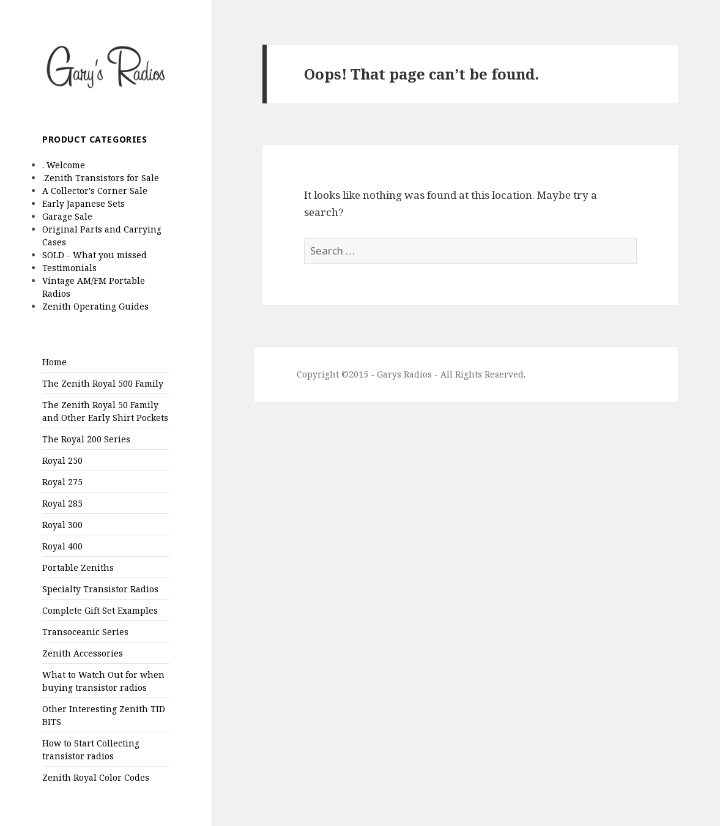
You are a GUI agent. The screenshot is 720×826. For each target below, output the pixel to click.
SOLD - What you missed (94, 255)
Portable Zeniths (78, 567)
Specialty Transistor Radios (100, 589)
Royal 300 (62, 524)
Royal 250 (62, 460)
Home (54, 362)
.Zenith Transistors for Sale (100, 178)
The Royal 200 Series (86, 439)
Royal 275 (62, 482)
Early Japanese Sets (83, 203)
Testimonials (69, 267)
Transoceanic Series (85, 632)
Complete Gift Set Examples (100, 610)
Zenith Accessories (82, 653)
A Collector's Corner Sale (94, 190)
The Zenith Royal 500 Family (102, 383)
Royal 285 (62, 503)
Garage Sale (67, 216)
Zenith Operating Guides (95, 306)
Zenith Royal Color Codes (95, 777)
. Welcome (63, 165)
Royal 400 (62, 546)
